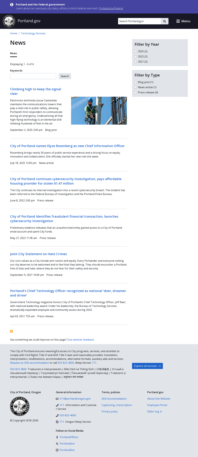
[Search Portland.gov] (139, 21)
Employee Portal (157, 405)
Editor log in (154, 411)
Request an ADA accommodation (29, 362)
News (13, 53)
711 (94, 362)
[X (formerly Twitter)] (65, 443)
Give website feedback (80, 339)
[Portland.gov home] (21, 21)
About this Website (158, 398)
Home (13, 33)
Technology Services (33, 33)
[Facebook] (67, 437)
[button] (183, 21)
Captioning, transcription (117, 405)
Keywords (16, 70)
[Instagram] (65, 450)
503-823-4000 (66, 362)
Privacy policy (110, 411)
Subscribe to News (11, 331)
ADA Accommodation (114, 398)
